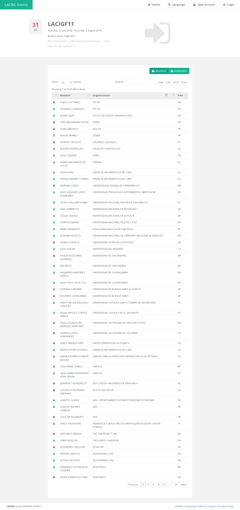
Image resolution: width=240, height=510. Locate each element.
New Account (204, 4)
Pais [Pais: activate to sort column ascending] (180, 95)
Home (154, 4)
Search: (135, 82)
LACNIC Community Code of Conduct (195, 506)
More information (57, 41)
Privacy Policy (225, 506)
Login (228, 4)
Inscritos (159, 71)
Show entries (66, 82)
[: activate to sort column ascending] (55, 95)
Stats (107, 41)
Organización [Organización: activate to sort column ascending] (101, 95)
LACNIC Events (16, 4)
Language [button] (176, 4)
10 (176, 484)
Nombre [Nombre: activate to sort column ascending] (65, 95)
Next (183, 484)
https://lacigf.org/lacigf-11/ (62, 46)
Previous (133, 484)
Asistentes (179, 71)
